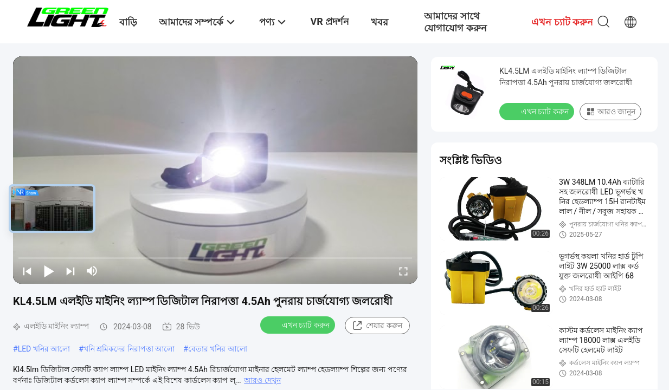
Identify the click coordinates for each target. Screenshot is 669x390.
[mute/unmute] (92, 271)
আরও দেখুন (262, 380)
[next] (70, 271)
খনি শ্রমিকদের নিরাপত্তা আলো (129, 348)
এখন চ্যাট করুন (299, 324)
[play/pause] (49, 271)
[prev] (27, 271)
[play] (215, 170)
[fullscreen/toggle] (403, 271)
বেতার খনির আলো (217, 348)
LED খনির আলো (44, 348)
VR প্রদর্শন (329, 21)
